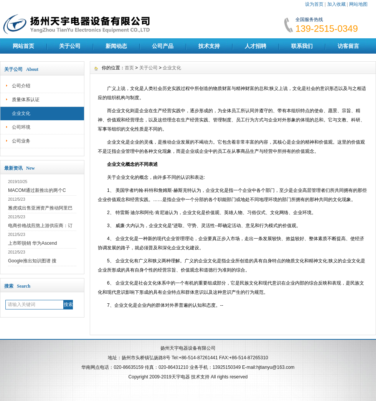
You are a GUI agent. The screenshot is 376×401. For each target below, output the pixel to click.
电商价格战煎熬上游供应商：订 (40, 225)
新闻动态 (116, 46)
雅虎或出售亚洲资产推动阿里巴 (40, 208)
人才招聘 (255, 46)
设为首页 (314, 4)
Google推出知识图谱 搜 (32, 261)
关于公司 (70, 46)
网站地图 (358, 4)
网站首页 (23, 46)
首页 (129, 67)
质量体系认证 (26, 99)
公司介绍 (21, 85)
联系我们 (302, 46)
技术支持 (209, 46)
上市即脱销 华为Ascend (32, 243)
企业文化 (21, 113)
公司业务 (21, 141)
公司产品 (162, 46)
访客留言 (348, 46)
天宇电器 (181, 377)
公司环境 (21, 127)
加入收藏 (336, 4)
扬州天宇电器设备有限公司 (188, 348)
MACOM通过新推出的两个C (37, 190)
